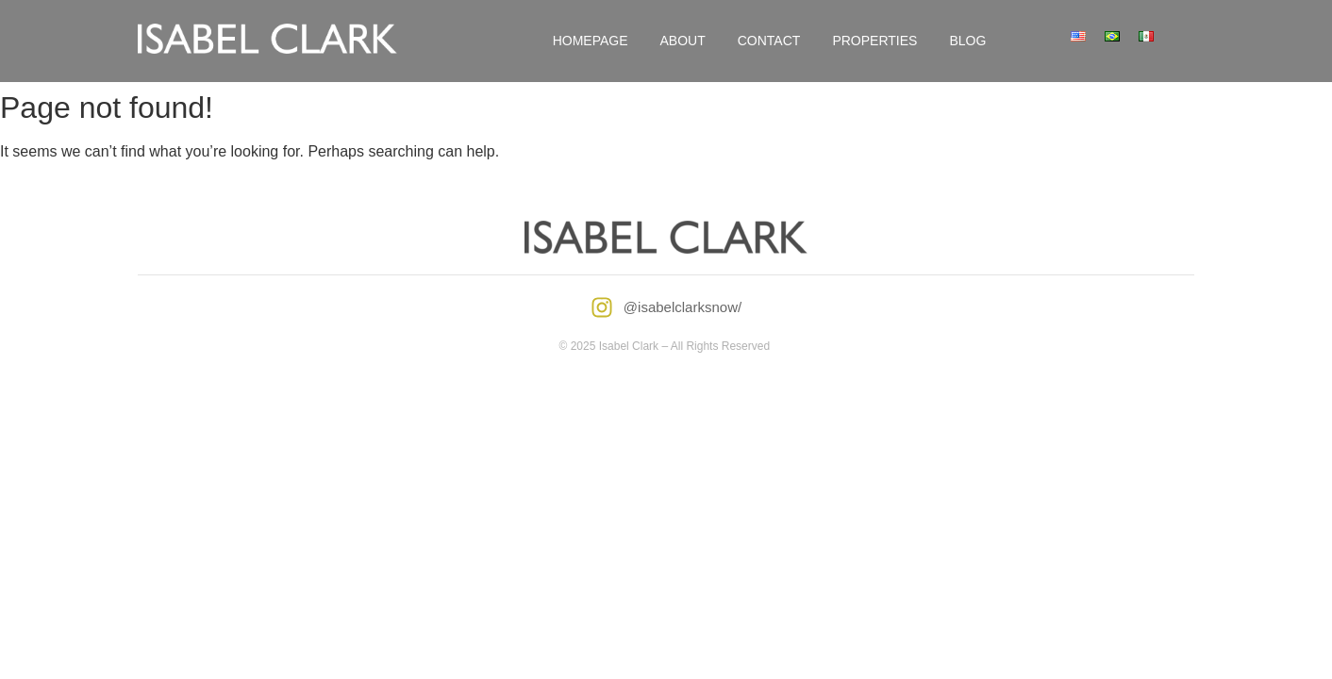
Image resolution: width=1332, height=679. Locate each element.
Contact (769, 40)
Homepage (590, 40)
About (683, 40)
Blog (967, 40)
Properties (874, 40)
